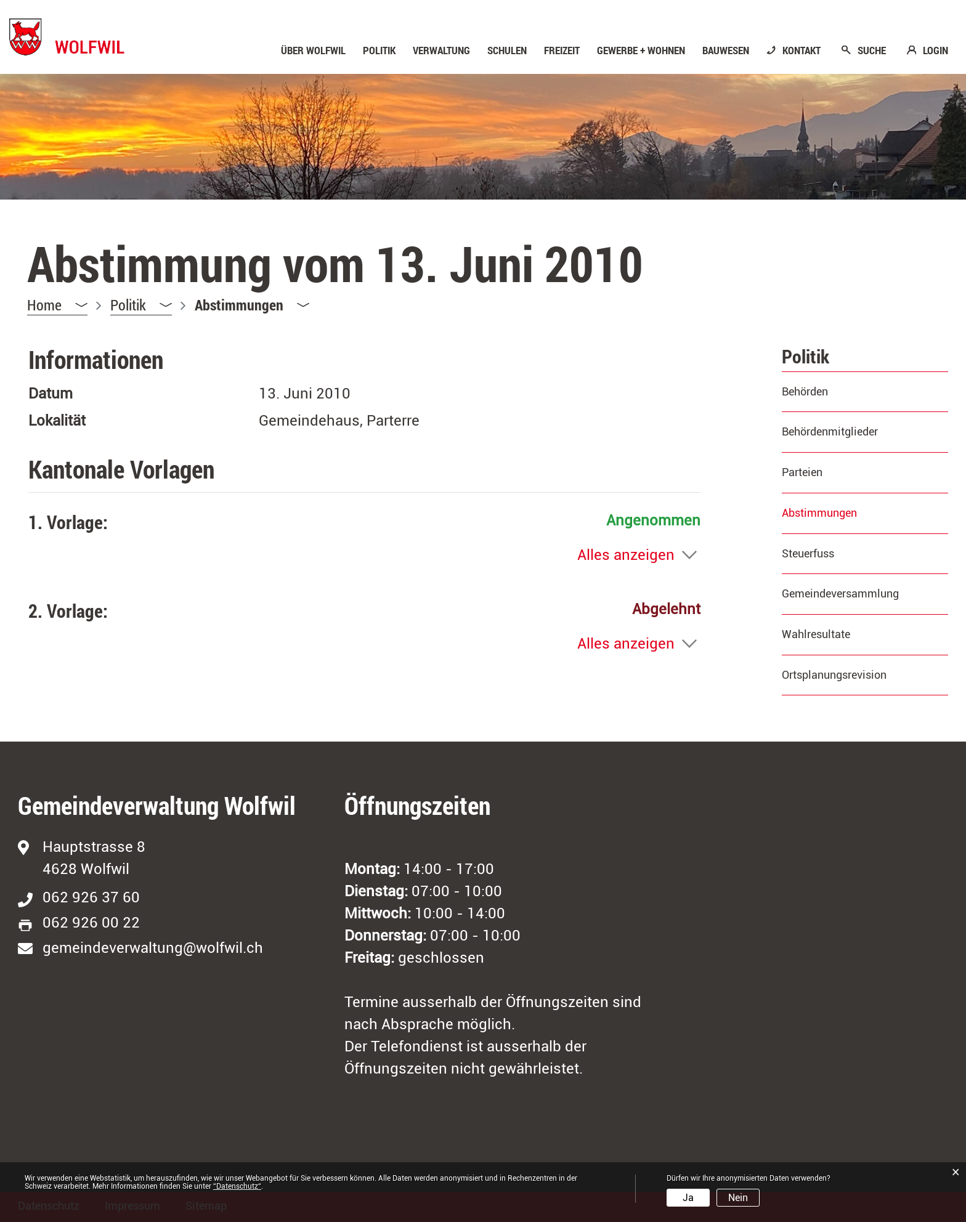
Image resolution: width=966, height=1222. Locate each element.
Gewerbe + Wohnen (641, 50)
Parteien (802, 472)
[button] (141, 305)
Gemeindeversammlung (840, 593)
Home (44, 305)
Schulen (507, 50)
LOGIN (935, 50)
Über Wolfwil (313, 50)
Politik (379, 50)
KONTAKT (801, 50)
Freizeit (562, 50)
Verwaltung (441, 50)
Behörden (805, 391)
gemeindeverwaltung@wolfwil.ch (153, 948)
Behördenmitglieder (830, 431)
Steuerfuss (808, 553)
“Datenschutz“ (237, 1186)
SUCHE (872, 50)
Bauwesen (725, 50)
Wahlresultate (816, 634)
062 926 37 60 (91, 897)
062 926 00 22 (91, 922)
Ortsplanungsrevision (834, 674)
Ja (688, 1198)
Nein (738, 1198)
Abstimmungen (852, 512)
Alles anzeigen (626, 555)
